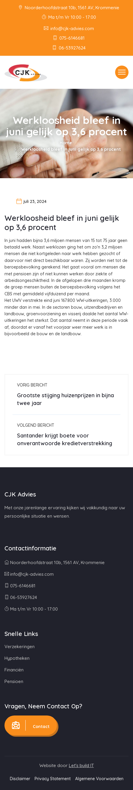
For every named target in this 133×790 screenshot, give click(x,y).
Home (66, 142)
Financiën (14, 670)
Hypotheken (17, 658)
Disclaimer (20, 778)
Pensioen (13, 681)
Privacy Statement (53, 778)
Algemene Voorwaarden (99, 778)
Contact (31, 725)
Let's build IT (81, 765)
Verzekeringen (19, 646)
